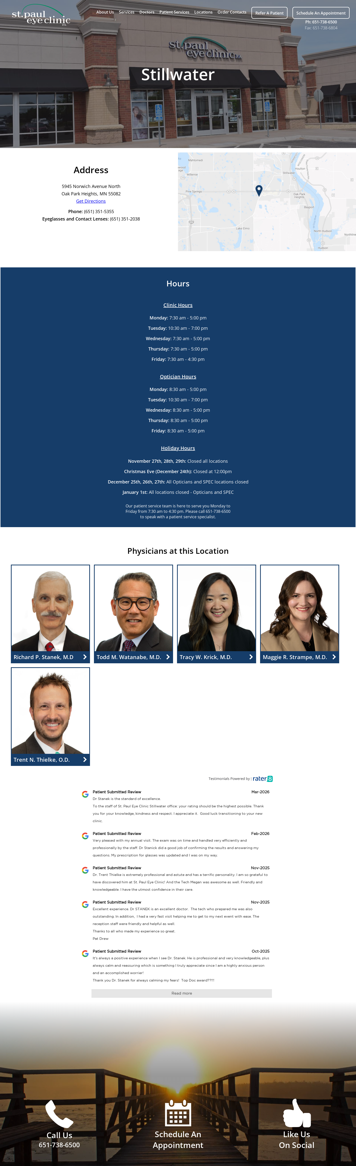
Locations (203, 12)
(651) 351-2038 (125, 219)
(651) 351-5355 (99, 211)
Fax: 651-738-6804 (321, 28)
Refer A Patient (269, 13)
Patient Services (174, 12)
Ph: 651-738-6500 (321, 22)
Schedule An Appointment (321, 13)
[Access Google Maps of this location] (267, 201)
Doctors (147, 12)
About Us (105, 12)
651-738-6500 (218, 511)
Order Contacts (232, 12)
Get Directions (91, 201)
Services (126, 12)
